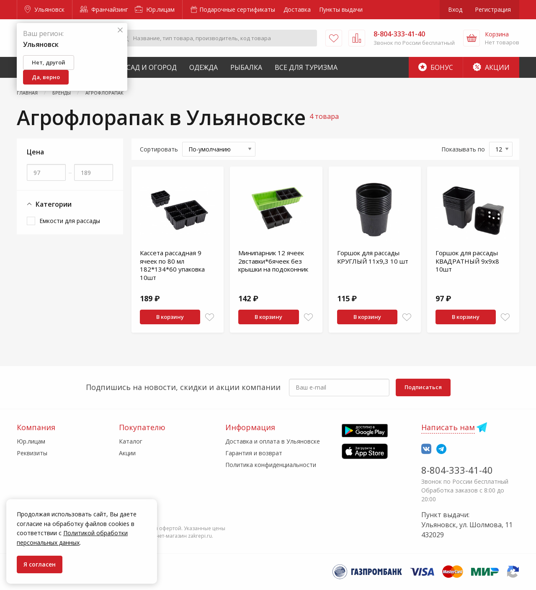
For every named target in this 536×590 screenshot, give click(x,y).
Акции (491, 67)
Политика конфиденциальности (270, 465)
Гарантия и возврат (253, 453)
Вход (455, 9)
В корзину (170, 317)
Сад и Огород (151, 67)
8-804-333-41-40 (457, 470)
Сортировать (159, 149)
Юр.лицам (155, 9)
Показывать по (463, 149)
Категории (49, 204)
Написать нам (448, 427)
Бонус (435, 67)
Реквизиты (32, 453)
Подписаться (423, 387)
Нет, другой (48, 62)
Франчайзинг (104, 9)
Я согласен (39, 564)
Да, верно (46, 77)
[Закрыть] (120, 30)
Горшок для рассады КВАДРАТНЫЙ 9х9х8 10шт (467, 261)
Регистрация (493, 9)
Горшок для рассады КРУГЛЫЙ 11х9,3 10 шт (372, 257)
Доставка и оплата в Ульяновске (272, 441)
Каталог (130, 441)
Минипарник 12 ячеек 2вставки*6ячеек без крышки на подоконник (273, 261)
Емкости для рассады (69, 221)
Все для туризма (306, 67)
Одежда (203, 67)
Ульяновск (44, 9)
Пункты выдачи (341, 9)
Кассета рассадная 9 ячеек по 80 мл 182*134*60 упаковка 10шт (172, 265)
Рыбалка (246, 67)
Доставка (297, 9)
